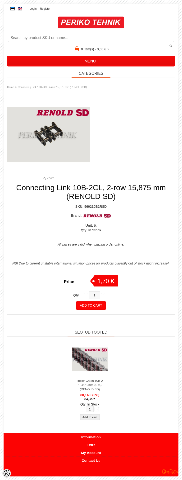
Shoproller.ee (170, 471)
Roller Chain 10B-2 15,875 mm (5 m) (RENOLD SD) (90, 385)
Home (10, 87)
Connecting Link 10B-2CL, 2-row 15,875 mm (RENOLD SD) (52, 87)
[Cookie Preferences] (6, 473)
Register (45, 8)
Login (33, 8)
